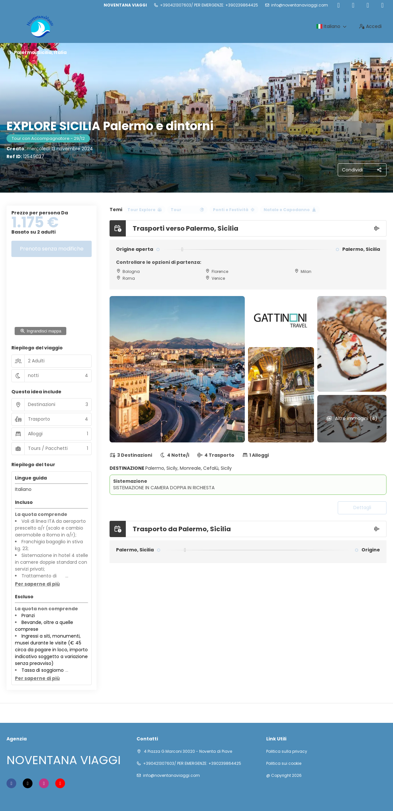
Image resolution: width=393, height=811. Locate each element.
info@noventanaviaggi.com (299, 5)
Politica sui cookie (283, 763)
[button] (37, 584)
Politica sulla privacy (286, 751)
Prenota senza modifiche (52, 248)
